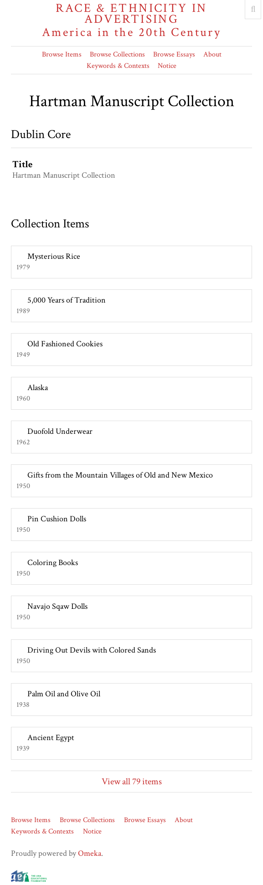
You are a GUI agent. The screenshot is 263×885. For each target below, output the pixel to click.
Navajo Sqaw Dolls (57, 606)
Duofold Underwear (60, 431)
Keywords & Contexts (118, 66)
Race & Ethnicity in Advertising (131, 20)
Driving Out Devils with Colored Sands (91, 650)
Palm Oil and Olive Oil (63, 694)
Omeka (89, 853)
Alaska (37, 387)
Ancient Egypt (50, 737)
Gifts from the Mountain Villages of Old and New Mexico (120, 475)
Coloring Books (52, 562)
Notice (167, 66)
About (212, 54)
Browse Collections (117, 54)
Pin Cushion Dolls (56, 519)
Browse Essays (174, 54)
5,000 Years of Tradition (66, 300)
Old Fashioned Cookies (65, 344)
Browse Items (62, 54)
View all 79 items (132, 781)
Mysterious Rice (53, 256)
